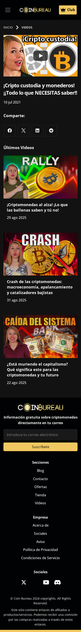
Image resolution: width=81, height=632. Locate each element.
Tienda (40, 495)
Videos (40, 503)
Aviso (40, 541)
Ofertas (40, 486)
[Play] (40, 56)
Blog (40, 470)
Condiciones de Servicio (40, 558)
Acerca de (41, 525)
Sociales (40, 533)
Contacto (40, 478)
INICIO (8, 27)
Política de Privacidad (40, 549)
